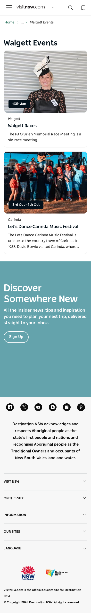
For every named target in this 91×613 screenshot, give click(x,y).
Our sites (45, 532)
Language (45, 548)
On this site (45, 498)
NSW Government (32, 573)
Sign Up (16, 337)
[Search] (71, 9)
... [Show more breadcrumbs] (24, 22)
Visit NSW (45, 482)
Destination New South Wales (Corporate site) (57, 573)
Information (45, 515)
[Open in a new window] (45, 82)
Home (12, 22)
